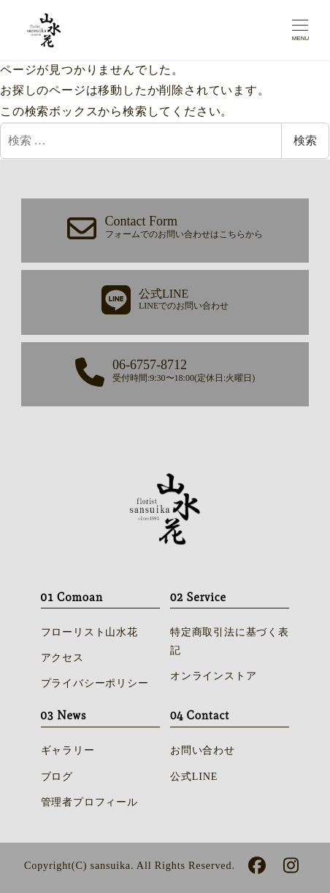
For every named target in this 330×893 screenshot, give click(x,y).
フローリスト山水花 (89, 632)
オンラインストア (213, 675)
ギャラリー (68, 750)
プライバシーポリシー (95, 683)
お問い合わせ (202, 750)
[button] (165, 230)
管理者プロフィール (89, 802)
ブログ (57, 776)
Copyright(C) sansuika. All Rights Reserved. (129, 865)
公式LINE (194, 776)
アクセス (62, 657)
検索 (305, 140)
